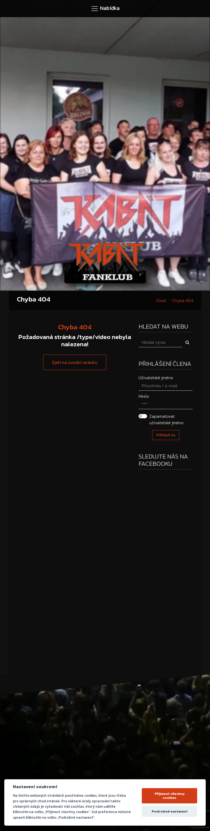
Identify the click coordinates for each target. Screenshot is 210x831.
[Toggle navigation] (105, 8)
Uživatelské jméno (156, 377)
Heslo (144, 396)
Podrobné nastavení (170, 811)
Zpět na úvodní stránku (74, 362)
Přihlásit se (165, 435)
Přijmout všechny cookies (170, 795)
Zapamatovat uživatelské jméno (166, 419)
